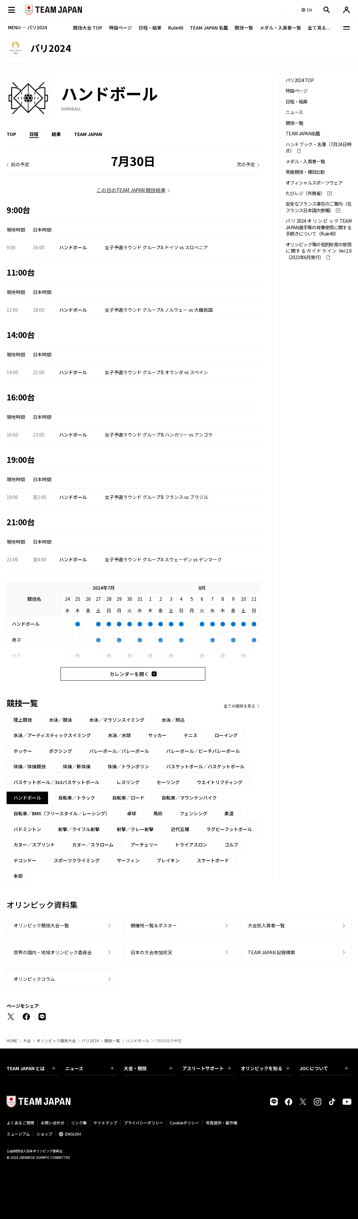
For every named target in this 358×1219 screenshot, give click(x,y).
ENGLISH (73, 1134)
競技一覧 (244, 27)
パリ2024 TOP (300, 80)
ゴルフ (231, 844)
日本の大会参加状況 (151, 952)
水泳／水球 (119, 735)
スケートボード (213, 860)
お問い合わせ (52, 1122)
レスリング (128, 782)
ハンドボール (137, 1040)
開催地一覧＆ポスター (154, 925)
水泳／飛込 (173, 719)
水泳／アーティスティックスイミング (52, 735)
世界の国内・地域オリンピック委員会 (52, 952)
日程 (33, 134)
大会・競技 (148, 1068)
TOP (11, 134)
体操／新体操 (76, 766)
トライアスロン (191, 844)
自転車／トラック (76, 797)
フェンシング (193, 813)
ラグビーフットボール (229, 829)
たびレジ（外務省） (305, 193)
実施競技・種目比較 (305, 172)
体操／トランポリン (128, 766)
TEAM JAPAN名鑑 (303, 133)
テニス (190, 735)
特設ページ (120, 27)
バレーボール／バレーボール (119, 751)
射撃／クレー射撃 (135, 829)
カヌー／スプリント (34, 844)
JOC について (323, 1068)
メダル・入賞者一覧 (280, 27)
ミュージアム (18, 1134)
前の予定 (20, 164)
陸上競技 (22, 719)
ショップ (44, 1134)
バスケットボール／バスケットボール (205, 766)
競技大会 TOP (87, 27)
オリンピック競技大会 (56, 1040)
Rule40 (175, 27)
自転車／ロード (128, 797)
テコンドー (25, 860)
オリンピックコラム (34, 979)
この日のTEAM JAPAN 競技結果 (131, 190)
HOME (12, 1040)
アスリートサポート (206, 1068)
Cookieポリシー (184, 1122)
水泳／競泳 (60, 719)
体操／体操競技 (29, 766)
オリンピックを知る (265, 1068)
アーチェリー (144, 844)
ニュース (294, 112)
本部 (18, 875)
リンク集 (79, 1122)
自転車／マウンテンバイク (189, 797)
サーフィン (128, 860)
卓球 (131, 813)
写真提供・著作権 (221, 1122)
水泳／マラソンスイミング (116, 719)
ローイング (226, 735)
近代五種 (180, 829)
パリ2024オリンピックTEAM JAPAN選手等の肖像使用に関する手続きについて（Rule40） (318, 227)
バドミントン (27, 829)
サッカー (157, 735)
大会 (27, 1040)
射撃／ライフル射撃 (79, 829)
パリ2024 (90, 1040)
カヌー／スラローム (93, 844)
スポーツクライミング (77, 860)
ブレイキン (168, 860)
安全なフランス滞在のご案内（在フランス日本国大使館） (318, 207)
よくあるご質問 (20, 1122)
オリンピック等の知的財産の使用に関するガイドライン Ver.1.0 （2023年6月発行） (318, 250)
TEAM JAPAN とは (31, 1068)
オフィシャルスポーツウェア (314, 183)
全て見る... (319, 27)
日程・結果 (150, 27)
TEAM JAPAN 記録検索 (271, 952)
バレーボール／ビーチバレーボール (203, 751)
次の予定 (246, 164)
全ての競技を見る (239, 706)
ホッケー (22, 751)
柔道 (229, 813)
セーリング (168, 782)
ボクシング (60, 751)
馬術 (158, 813)
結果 (56, 134)
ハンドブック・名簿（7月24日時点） (318, 147)
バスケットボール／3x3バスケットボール (56, 782)
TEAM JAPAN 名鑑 (209, 27)
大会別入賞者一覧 (266, 925)
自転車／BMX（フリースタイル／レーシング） (61, 813)
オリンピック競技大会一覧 (41, 925)
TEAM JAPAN (88, 134)
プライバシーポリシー (143, 1122)
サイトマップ (105, 1122)
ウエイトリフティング (220, 782)
